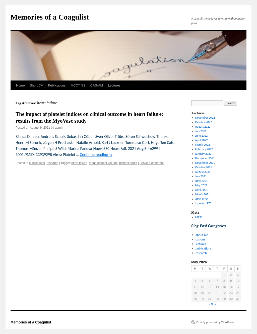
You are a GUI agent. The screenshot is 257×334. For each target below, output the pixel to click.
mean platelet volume (103, 163)
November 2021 (205, 162)
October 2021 (203, 167)
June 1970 (201, 199)
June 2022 (201, 135)
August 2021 (203, 172)
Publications (57, 85)
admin (59, 127)
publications (37, 163)
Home (20, 85)
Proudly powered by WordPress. (215, 322)
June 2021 (201, 181)
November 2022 (205, 117)
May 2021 (201, 185)
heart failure (79, 163)
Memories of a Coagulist (50, 17)
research (52, 163)
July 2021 (201, 176)
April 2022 (201, 140)
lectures (201, 244)
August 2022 (203, 126)
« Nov (212, 304)
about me (202, 235)
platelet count (128, 163)
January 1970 (203, 203)
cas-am (200, 239)
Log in (199, 217)
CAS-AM (96, 85)
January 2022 (203, 153)
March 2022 (202, 144)
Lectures (114, 85)
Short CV (36, 85)
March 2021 (202, 194)
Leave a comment (151, 163)
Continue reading (96, 154)
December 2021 (205, 158)
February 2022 (204, 149)
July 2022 (201, 131)
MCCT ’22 (78, 85)
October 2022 (203, 122)
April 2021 (201, 190)
